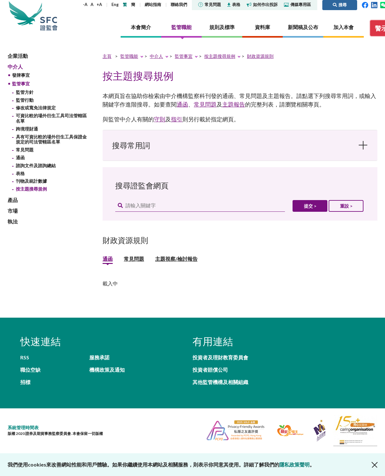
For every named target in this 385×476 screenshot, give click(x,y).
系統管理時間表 (23, 427)
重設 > (346, 206)
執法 (13, 221)
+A (99, 4)
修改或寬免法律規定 (36, 107)
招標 (25, 382)
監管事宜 (21, 83)
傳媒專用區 (297, 4)
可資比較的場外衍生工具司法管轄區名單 (51, 118)
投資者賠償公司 (210, 370)
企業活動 (18, 56)
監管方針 (25, 92)
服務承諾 (99, 357)
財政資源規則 (260, 56)
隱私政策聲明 (294, 464)
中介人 (15, 67)
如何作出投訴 (262, 4)
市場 (13, 211)
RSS (24, 357)
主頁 (107, 56)
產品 (13, 200)
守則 (159, 119)
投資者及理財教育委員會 (220, 357)
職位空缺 (30, 370)
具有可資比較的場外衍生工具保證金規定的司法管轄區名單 (51, 139)
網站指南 (153, 4)
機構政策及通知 (107, 370)
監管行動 (25, 100)
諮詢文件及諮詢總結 (36, 165)
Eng (115, 4)
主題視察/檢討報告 (176, 259)
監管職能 (129, 56)
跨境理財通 (27, 128)
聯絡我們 (179, 4)
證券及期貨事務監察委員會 (49, 15)
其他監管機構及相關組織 (220, 382)
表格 (233, 4)
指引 (176, 119)
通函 (20, 157)
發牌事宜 (21, 75)
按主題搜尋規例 (31, 189)
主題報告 (233, 104)
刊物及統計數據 (31, 181)
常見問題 (209, 4)
